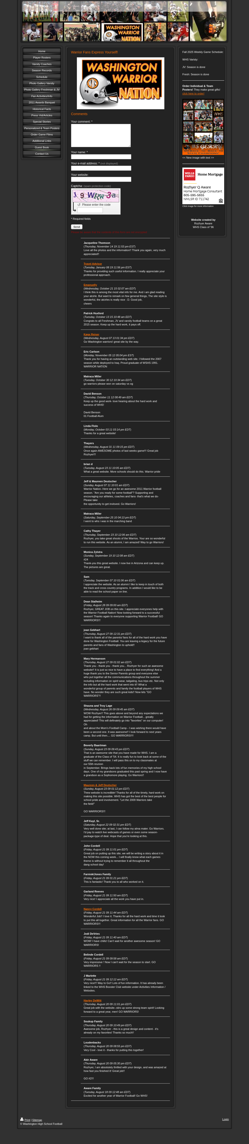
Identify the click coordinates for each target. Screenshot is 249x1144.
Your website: (80, 179)
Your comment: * (81, 121)
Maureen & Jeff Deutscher (100, 789)
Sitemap (37, 1124)
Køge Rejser (91, 338)
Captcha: (91, 190)
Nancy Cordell (93, 913)
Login (225, 1123)
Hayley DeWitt (92, 1004)
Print (25, 1124)
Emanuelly (90, 289)
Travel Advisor (93, 268)
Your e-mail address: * (94, 167)
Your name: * (79, 156)
